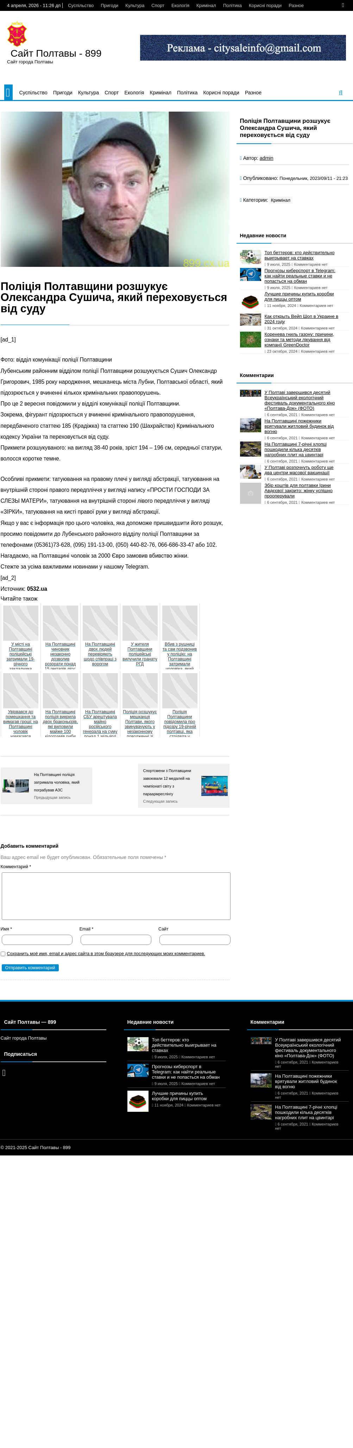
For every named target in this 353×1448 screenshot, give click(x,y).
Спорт (157, 5)
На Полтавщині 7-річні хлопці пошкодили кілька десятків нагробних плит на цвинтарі (296, 449)
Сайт (163, 929)
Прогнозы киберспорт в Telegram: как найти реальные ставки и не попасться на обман (300, 276)
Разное (296, 5)
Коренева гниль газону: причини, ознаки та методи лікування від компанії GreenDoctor (299, 339)
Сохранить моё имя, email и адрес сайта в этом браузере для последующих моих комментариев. (106, 953)
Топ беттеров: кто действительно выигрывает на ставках (300, 255)
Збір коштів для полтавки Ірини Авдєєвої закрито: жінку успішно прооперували (299, 491)
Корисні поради (265, 5)
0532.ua (37, 589)
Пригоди (109, 5)
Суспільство (81, 5)
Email (87, 929)
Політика (232, 5)
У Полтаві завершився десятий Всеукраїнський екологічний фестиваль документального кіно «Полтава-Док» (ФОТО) (300, 400)
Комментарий (16, 866)
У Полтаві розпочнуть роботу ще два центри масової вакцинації (299, 470)
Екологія (180, 5)
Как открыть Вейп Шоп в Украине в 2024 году (302, 319)
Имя (6, 929)
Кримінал (206, 5)
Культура (134, 5)
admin (266, 158)
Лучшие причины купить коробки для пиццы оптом (299, 296)
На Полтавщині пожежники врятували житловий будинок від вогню (299, 426)
